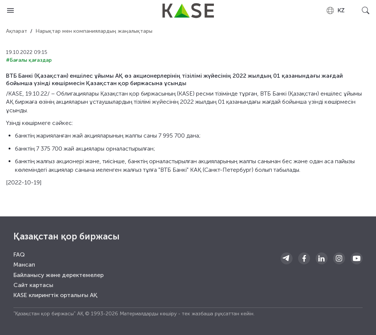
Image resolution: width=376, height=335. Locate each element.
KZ (335, 10)
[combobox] (335, 10)
